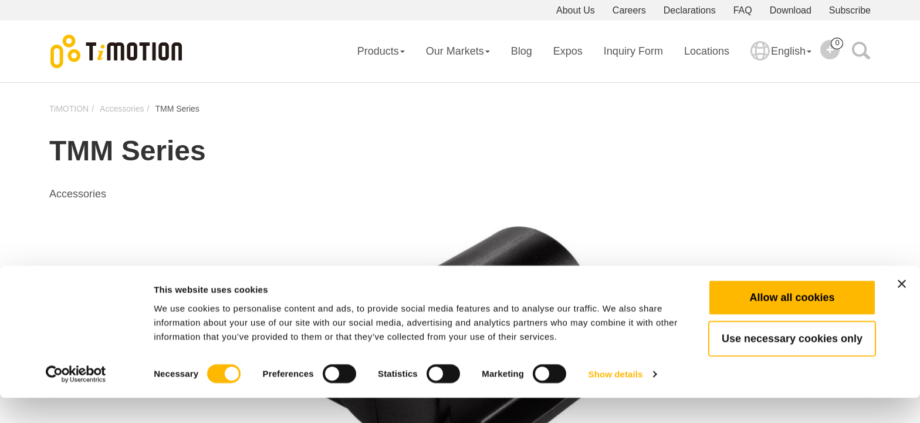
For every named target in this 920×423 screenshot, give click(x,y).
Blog (521, 51)
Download (790, 10)
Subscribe (850, 10)
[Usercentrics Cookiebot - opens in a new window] (76, 400)
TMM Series (177, 108)
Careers (629, 10)
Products (381, 51)
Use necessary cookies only (792, 364)
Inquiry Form (633, 51)
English (780, 58)
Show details (615, 400)
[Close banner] (902, 309)
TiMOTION (69, 108)
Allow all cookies (791, 322)
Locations (706, 51)
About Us (575, 10)
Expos (568, 51)
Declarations (690, 10)
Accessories (122, 108)
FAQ (742, 10)
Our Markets (458, 51)
